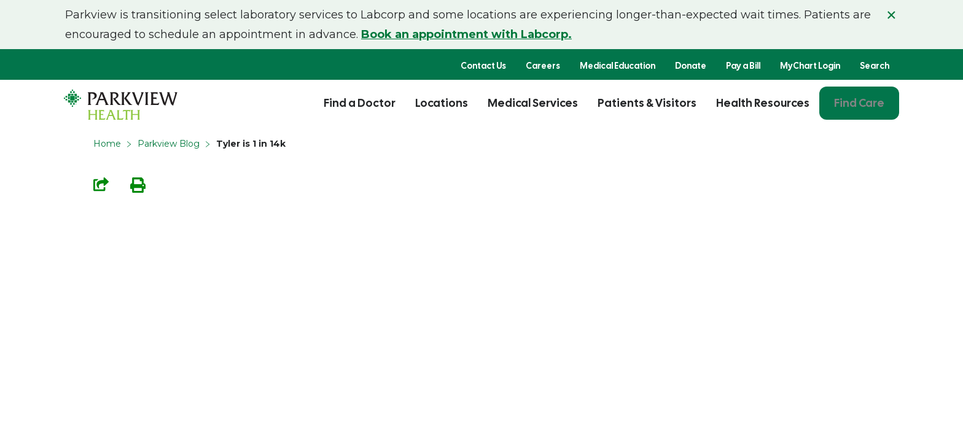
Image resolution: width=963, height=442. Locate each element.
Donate (690, 65)
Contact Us (483, 65)
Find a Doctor (360, 103)
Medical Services (533, 103)
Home (107, 143)
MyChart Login (810, 65)
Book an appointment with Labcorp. (466, 34)
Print (138, 185)
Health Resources (762, 103)
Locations (441, 103)
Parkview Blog (169, 143)
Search (874, 65)
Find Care (859, 103)
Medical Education (617, 65)
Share (101, 184)
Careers (543, 65)
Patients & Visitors (647, 103)
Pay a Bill (743, 65)
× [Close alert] (891, 15)
